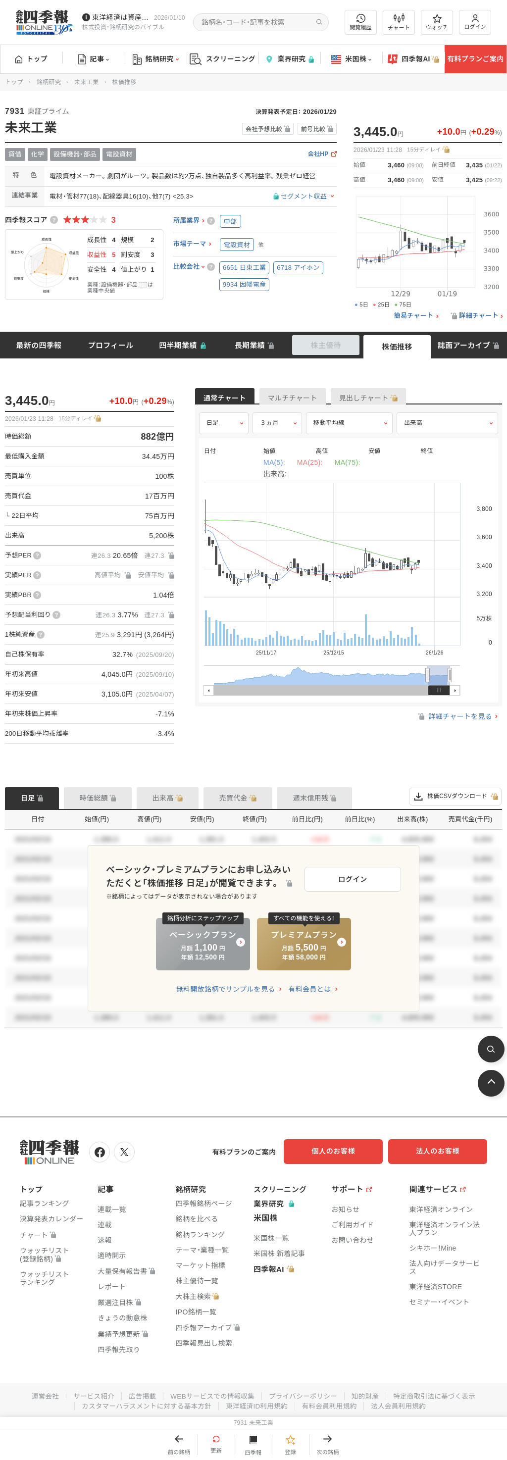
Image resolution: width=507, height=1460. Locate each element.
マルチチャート (315, 399)
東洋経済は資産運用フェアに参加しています (121, 17)
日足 (212, 429)
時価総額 (94, 798)
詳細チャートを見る (454, 723)
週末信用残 (311, 798)
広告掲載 (139, 1394)
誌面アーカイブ (464, 345)
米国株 (351, 59)
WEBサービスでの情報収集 (210, 1394)
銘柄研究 (156, 59)
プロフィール (111, 345)
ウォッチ (437, 22)
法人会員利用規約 (402, 1404)
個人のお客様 (343, 1151)
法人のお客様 (442, 1151)
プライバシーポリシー (304, 1394)
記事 (93, 59)
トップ (31, 59)
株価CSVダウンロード (455, 797)
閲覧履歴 (361, 22)
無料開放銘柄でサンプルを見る (225, 989)
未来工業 (86, 82)
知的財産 (368, 1394)
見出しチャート (401, 399)
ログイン (475, 22)
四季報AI (413, 59)
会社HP (318, 154)
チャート (399, 22)
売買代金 (233, 798)
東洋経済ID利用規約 (257, 1404)
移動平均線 (329, 429)
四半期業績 (178, 345)
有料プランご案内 (475, 59)
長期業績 (250, 345)
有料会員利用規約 (332, 1404)
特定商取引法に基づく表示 (439, 1394)
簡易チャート (414, 315)
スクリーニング (222, 59)
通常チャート (232, 399)
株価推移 (397, 347)
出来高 (413, 429)
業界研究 (289, 59)
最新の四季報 (39, 345)
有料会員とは (309, 989)
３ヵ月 (269, 429)
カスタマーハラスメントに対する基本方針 (144, 1404)
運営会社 (39, 1394)
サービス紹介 (89, 1394)
